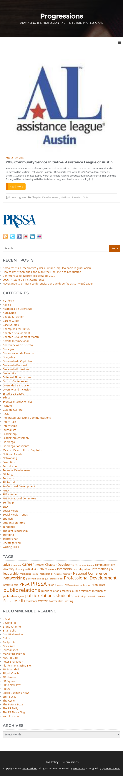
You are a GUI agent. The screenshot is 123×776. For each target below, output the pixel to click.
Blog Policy (51, 762)
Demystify (9, 357)
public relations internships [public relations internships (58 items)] (89, 591)
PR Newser (9, 677)
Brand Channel (12, 626)
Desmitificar (10, 373)
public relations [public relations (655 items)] (21, 590)
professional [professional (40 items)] (56, 579)
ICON (6, 414)
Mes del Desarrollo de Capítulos (22, 450)
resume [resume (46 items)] (101, 596)
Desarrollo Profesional (16, 369)
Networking (10, 458)
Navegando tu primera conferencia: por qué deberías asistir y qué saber (48, 283)
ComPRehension (13, 634)
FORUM (7, 405)
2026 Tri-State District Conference (23, 279)
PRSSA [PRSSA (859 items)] (39, 583)
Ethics (6, 397)
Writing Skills (11, 547)
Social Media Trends (15, 514)
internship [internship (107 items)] (64, 568)
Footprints (9, 642)
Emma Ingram (17, 197)
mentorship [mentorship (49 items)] (46, 574)
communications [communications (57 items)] (105, 565)
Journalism (9, 430)
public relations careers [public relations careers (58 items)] (56, 591)
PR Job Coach (11, 673)
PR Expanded (11, 669)
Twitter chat (10, 539)
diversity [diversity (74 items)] (8, 569)
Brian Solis (9, 630)
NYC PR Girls (10, 657)
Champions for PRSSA (16, 329)
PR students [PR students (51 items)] (98, 585)
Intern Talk (9, 421)
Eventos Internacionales (17, 401)
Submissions (70, 762)
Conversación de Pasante (18, 353)
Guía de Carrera (13, 409)
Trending (8, 534)
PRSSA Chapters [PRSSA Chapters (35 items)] (55, 585)
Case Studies (11, 325)
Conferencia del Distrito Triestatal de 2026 (29, 276)
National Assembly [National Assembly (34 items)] (63, 574)
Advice (7, 304)
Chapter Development (45, 197)
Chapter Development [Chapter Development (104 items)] (61, 564)
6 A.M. (7, 619)
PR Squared (10, 681)
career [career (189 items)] (28, 564)
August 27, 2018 (15, 157)
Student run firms (14, 522)
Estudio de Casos (13, 393)
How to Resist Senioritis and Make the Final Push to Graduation (42, 272)
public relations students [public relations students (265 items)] (49, 596)
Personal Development (17, 470)
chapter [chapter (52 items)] (39, 565)
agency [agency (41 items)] (17, 565)
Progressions (30, 768)
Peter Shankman (13, 661)
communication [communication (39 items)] (86, 565)
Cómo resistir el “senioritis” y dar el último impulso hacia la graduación (47, 268)
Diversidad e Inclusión (16, 385)
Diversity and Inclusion (17, 389)
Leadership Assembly (16, 438)
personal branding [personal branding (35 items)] (35, 579)
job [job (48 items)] (111, 569)
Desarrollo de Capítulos (17, 361)
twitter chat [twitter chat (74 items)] (56, 601)
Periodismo (10, 466)
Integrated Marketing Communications (27, 417)
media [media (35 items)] (35, 574)
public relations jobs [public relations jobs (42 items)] (13, 596)
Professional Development (19, 486)
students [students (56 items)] (31, 601)
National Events (70, 197)
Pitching (8, 474)
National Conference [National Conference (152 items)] (90, 573)
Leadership (10, 434)
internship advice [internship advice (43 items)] (82, 569)
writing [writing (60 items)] (69, 601)
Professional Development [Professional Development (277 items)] (90, 578)
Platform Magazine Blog (17, 665)
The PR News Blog (14, 712)
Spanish (8, 518)
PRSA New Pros (12, 685)
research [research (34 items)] (92, 596)
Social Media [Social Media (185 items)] (14, 600)
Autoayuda (9, 313)
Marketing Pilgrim (14, 654)
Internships (10, 426)
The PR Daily (10, 708)
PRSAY (6, 689)
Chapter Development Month (21, 337)
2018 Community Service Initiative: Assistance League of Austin (59, 162)
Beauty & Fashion (13, 316)
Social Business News (16, 692)
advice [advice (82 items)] (7, 564)
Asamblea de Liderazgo (17, 308)
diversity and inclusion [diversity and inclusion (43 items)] (27, 569)
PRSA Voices (10, 494)
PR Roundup (10, 482)
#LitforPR (8, 300)
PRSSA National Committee (19, 498)
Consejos (8, 349)
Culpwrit (8, 638)
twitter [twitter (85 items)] (43, 601)
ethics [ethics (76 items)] (43, 569)
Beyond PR (9, 622)
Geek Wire (9, 646)
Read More (16, 186)
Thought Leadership (15, 531)
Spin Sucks (9, 696)
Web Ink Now (11, 716)
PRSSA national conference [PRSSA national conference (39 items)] (77, 585)
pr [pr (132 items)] (47, 578)
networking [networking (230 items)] (14, 578)
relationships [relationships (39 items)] (80, 596)
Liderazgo (9, 442)
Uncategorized (12, 543)
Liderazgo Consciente (16, 446)
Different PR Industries (17, 377)
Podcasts (8, 478)
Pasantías (9, 462)
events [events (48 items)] (52, 569)
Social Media (11, 510)
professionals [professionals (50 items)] (10, 585)
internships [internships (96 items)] (100, 569)
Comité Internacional (16, 341)
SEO (5, 506)
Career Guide (11, 321)
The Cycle (9, 700)
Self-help (8, 502)
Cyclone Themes (111, 768)
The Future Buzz (13, 704)
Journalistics (10, 650)
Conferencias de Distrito (18, 345)
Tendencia (9, 527)
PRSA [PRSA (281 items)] (24, 584)
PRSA (6, 490)
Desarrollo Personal (15, 365)
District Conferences (15, 381)
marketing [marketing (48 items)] (25, 574)
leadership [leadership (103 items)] (11, 573)
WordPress (79, 768)
